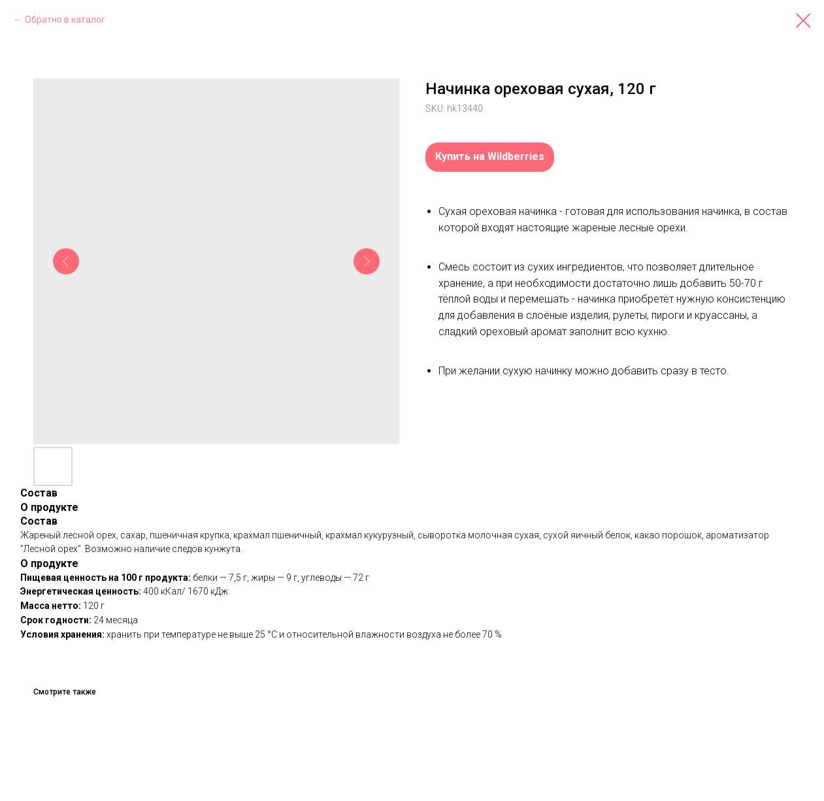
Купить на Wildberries (489, 156)
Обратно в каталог (65, 19)
